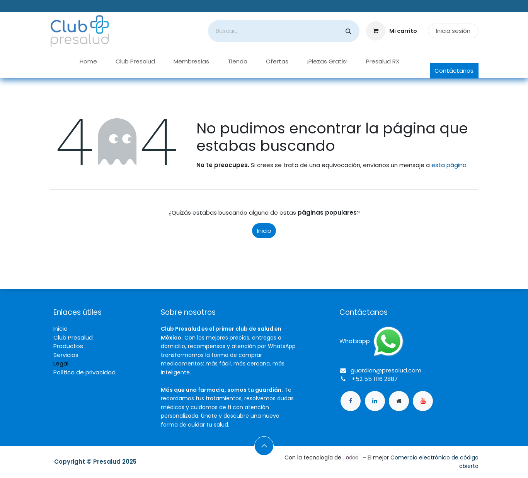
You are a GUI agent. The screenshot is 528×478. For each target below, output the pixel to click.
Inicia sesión (453, 31)
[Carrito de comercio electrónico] (391, 31)
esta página (449, 165)
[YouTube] (423, 401)
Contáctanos (453, 71)
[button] (264, 446)
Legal (60, 363)
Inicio (264, 231)
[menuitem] (88, 61)
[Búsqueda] (348, 31)
